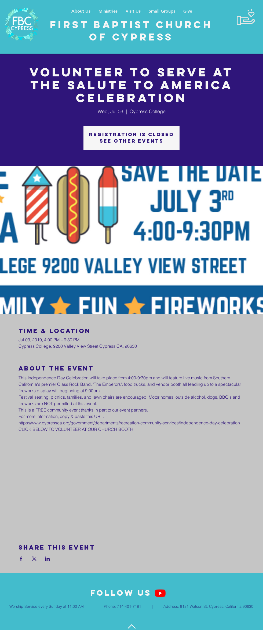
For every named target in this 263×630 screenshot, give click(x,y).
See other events (131, 141)
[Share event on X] (34, 559)
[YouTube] (160, 593)
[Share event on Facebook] (21, 559)
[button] (108, 11)
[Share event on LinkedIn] (47, 559)
